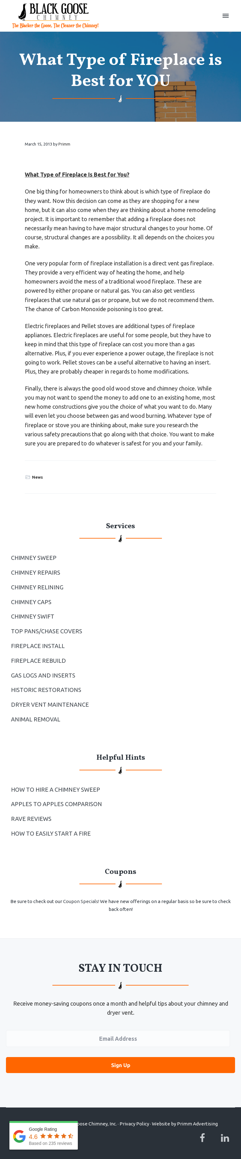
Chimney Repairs (35, 572)
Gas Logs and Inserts (43, 675)
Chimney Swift (32, 616)
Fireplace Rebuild (38, 660)
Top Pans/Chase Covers (46, 631)
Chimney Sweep (33, 558)
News (37, 477)
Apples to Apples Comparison (56, 804)
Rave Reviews (31, 819)
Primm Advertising (197, 1122)
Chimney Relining (37, 587)
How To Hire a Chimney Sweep (55, 789)
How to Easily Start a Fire (51, 833)
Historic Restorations (46, 690)
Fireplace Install (38, 646)
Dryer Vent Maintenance (50, 704)
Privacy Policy (134, 1122)
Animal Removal (35, 719)
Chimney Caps (31, 602)
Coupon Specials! (81, 901)
